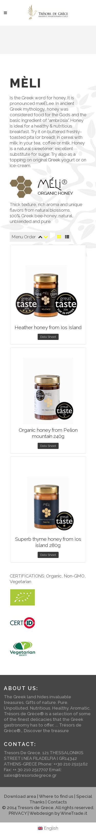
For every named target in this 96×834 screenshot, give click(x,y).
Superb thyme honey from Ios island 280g (48, 542)
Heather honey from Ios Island (48, 327)
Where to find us (56, 796)
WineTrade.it (73, 813)
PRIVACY (18, 813)
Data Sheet (48, 337)
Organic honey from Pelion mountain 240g (48, 433)
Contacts (57, 801)
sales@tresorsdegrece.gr (30, 775)
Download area (20, 796)
